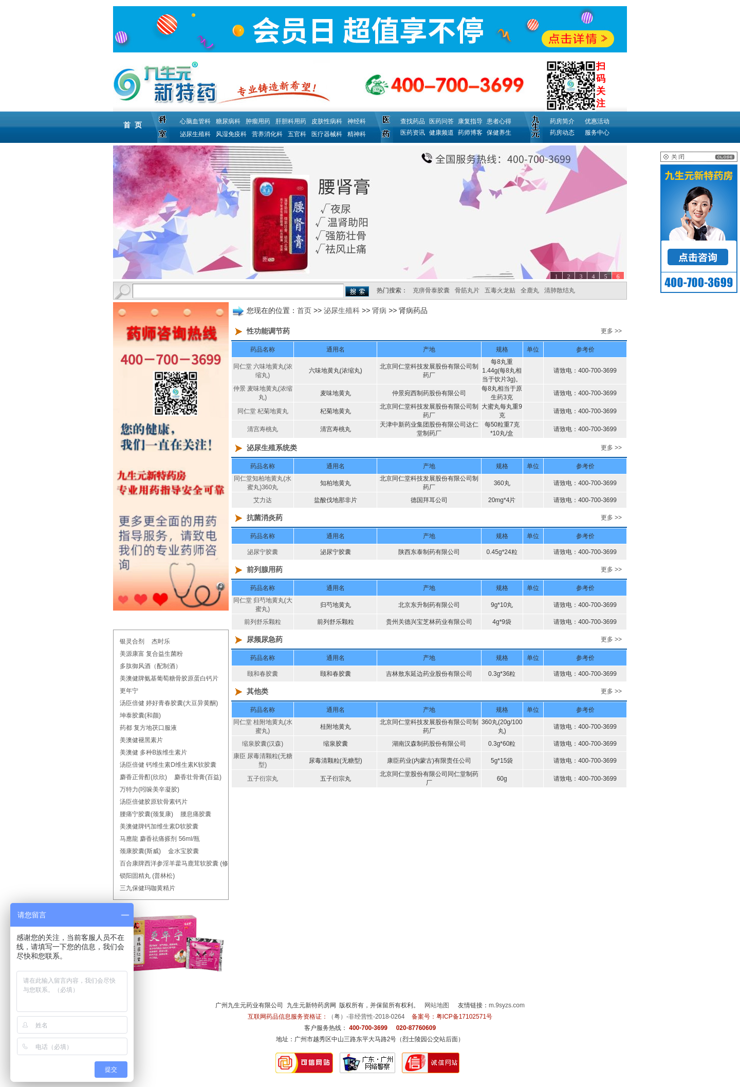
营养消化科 (267, 134)
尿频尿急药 (265, 639)
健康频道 (441, 132)
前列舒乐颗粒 (262, 621)
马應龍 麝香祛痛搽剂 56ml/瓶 (160, 838)
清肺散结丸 (559, 290)
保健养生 (499, 132)
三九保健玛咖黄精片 (147, 888)
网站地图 (436, 1005)
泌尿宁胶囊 (262, 552)
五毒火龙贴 (500, 290)
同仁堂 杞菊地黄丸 (262, 411)
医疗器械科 (326, 134)
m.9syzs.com (507, 1005)
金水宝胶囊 (183, 851)
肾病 (379, 310)
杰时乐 (161, 641)
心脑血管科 (195, 121)
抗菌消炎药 (265, 517)
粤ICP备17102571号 (464, 1016)
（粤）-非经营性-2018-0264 (366, 1016)
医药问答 (441, 121)
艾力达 (262, 500)
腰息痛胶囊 (195, 814)
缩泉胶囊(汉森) (262, 743)
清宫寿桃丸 (262, 429)
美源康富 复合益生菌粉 (151, 653)
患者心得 (499, 121)
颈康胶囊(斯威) (140, 851)
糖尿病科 (228, 121)
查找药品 (412, 121)
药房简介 (562, 121)
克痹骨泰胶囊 (431, 290)
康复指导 (470, 121)
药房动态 (562, 132)
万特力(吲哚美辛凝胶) (149, 789)
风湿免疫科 (231, 134)
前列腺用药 (265, 569)
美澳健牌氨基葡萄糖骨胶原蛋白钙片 (169, 678)
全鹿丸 (530, 290)
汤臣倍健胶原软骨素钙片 (154, 801)
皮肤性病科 (326, 121)
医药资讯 (412, 132)
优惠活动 (597, 121)
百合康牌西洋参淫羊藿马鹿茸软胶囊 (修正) (178, 863)
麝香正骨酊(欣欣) (143, 777)
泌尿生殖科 (195, 134)
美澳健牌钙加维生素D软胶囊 (159, 826)
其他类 (257, 691)
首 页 (132, 125)
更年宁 (129, 690)
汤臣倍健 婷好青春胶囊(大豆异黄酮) (169, 703)
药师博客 (470, 132)
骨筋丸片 (467, 290)
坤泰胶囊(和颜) (140, 715)
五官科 (297, 134)
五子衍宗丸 (262, 778)
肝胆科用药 (290, 121)
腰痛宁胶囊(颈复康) (146, 814)
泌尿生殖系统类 (272, 448)
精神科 (356, 134)
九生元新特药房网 (311, 1005)
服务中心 (597, 132)
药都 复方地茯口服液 (148, 727)
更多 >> (611, 331)
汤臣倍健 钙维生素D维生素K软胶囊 (168, 764)
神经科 (356, 121)
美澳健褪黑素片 (141, 740)
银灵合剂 (132, 641)
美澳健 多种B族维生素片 (153, 752)
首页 (304, 310)
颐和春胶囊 (262, 673)
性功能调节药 (268, 331)
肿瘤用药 (258, 121)
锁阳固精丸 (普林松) (147, 875)
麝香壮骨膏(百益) (197, 777)
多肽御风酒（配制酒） (150, 666)
